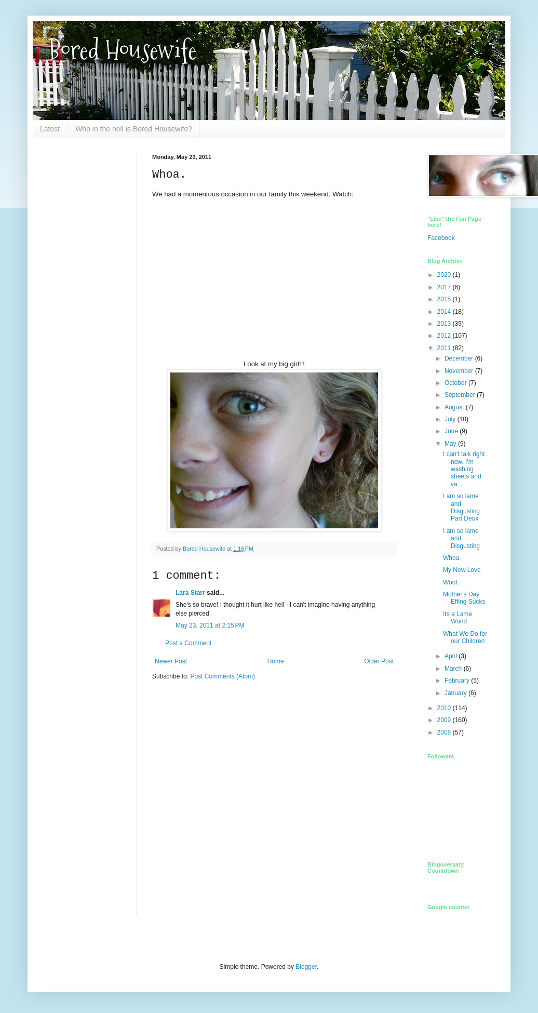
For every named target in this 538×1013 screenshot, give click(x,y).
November (460, 371)
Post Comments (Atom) (222, 676)
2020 (445, 274)
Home (275, 661)
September (461, 394)
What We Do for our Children (465, 637)
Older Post (379, 661)
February (458, 680)
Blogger (306, 966)
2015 (445, 299)
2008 (445, 732)
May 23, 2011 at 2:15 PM (210, 625)
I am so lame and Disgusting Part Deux (461, 507)
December (460, 358)
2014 (445, 311)
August (455, 407)
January (456, 693)
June (452, 431)
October (456, 382)
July (451, 419)
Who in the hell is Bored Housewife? (133, 129)
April (452, 656)
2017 (445, 287)
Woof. (451, 582)
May (451, 443)
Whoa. (452, 558)
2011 (445, 348)
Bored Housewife (122, 50)
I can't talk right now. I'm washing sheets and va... (464, 469)
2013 (445, 323)
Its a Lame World (457, 617)
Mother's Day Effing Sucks (464, 598)
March (454, 668)
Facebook (441, 238)
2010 (445, 708)
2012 (445, 335)
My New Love (462, 570)
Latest (50, 129)
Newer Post (171, 661)
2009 (445, 720)
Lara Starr (190, 592)
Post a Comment (188, 643)
